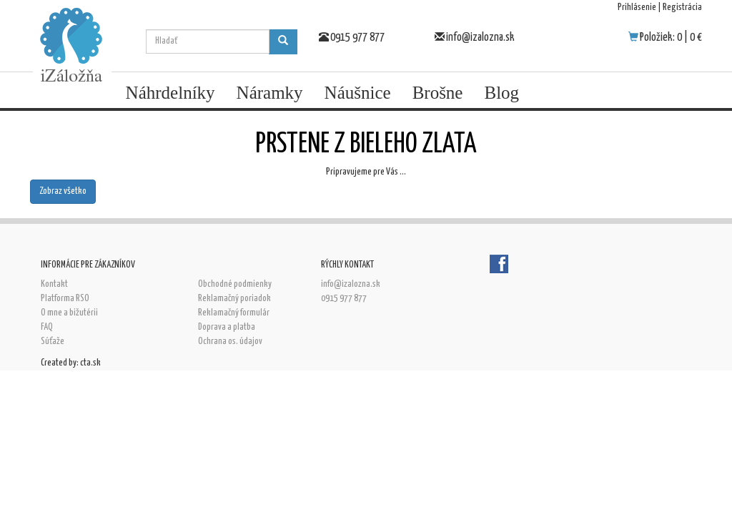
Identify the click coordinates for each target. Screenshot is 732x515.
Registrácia (682, 7)
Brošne (437, 92)
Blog (501, 92)
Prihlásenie (637, 7)
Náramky (270, 92)
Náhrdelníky (170, 92)
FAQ (47, 327)
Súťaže (52, 341)
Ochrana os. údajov (230, 341)
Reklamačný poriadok (234, 298)
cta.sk (90, 363)
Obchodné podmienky (235, 284)
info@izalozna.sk (480, 37)
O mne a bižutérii (69, 313)
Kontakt (54, 284)
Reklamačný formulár (233, 313)
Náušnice (358, 92)
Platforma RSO (65, 298)
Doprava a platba (226, 327)
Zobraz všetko (62, 191)
